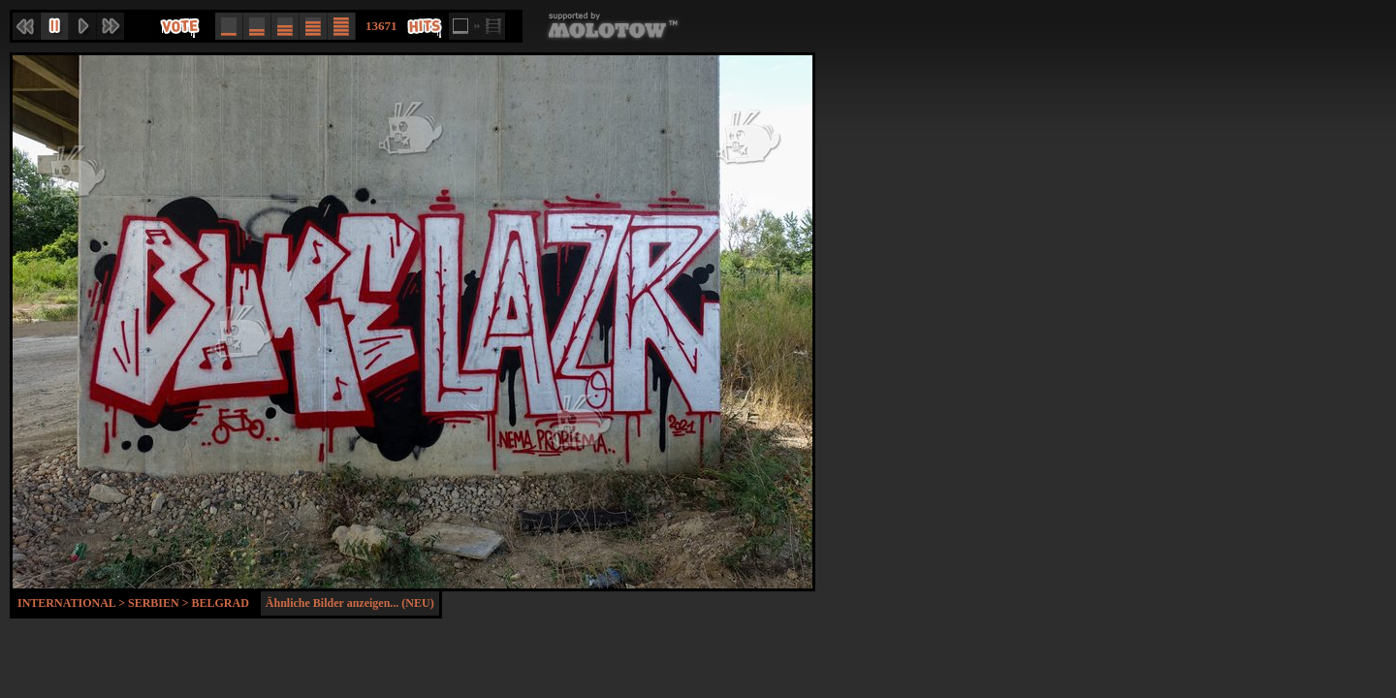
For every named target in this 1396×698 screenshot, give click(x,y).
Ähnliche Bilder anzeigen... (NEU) (350, 603)
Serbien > (160, 603)
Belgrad (220, 603)
